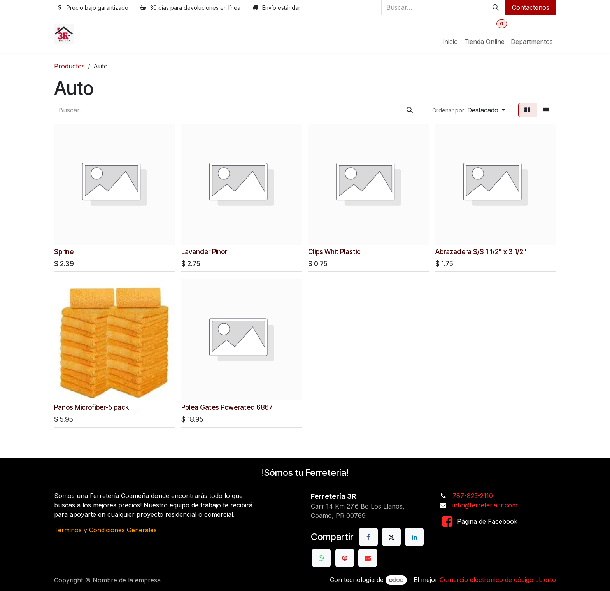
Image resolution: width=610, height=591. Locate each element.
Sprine (64, 251)
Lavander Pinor (204, 251)
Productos (69, 66)
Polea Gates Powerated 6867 (227, 407)
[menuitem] (450, 41)
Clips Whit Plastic (334, 251)
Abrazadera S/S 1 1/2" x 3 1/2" (480, 251)
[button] (469, 110)
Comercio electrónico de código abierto (498, 580)
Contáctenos (530, 7)
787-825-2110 (472, 496)
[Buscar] (495, 7)
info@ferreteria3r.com (484, 505)
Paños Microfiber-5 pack (91, 407)
